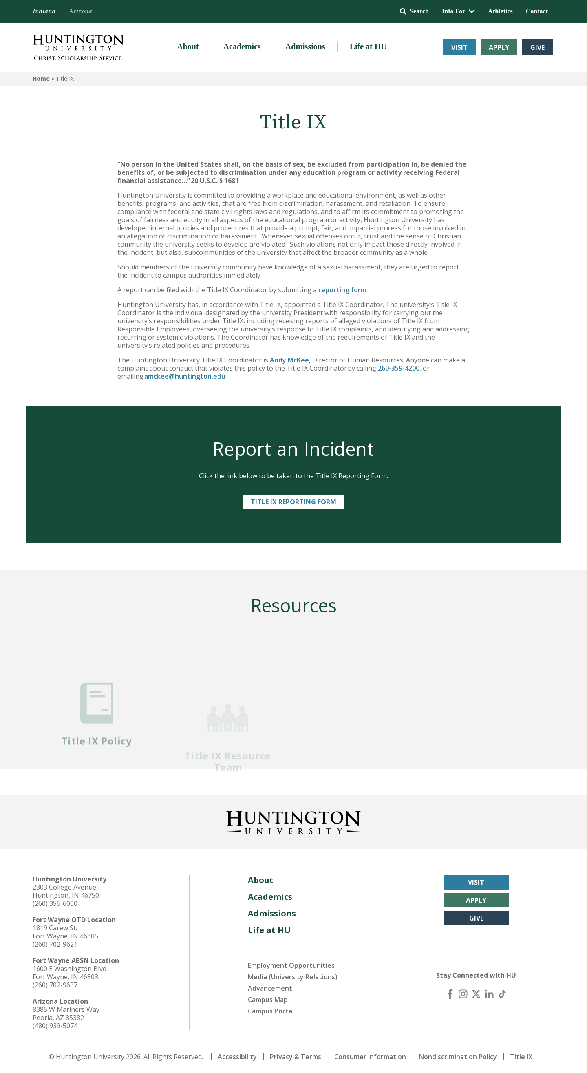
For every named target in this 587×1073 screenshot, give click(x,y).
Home (41, 78)
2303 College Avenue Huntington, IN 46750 (66, 890)
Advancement (270, 987)
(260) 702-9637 (55, 984)
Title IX (521, 1055)
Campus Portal (271, 1010)
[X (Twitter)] (476, 993)
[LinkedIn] (489, 993)
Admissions (305, 46)
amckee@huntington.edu (184, 376)
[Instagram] (463, 993)
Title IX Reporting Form (293, 501)
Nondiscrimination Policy (458, 1055)
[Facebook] (450, 993)
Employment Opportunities (291, 964)
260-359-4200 (397, 368)
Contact (537, 11)
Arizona (80, 11)
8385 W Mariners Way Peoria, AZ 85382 (66, 1012)
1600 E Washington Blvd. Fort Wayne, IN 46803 (70, 971)
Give (537, 47)
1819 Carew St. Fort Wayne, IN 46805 (65, 931)
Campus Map (268, 998)
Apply (499, 47)
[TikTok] (502, 993)
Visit (459, 47)
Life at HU (368, 46)
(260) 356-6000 (55, 902)
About (188, 46)
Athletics (500, 11)
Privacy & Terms (295, 1055)
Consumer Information (370, 1055)
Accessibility (237, 1055)
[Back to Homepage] (293, 820)
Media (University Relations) (293, 975)
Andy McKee (289, 359)
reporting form (342, 289)
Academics (242, 46)
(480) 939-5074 (55, 1024)
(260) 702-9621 (55, 943)
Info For (458, 11)
